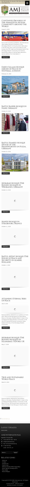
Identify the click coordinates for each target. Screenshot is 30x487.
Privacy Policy (19, 483)
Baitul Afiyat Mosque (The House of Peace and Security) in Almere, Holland (15, 259)
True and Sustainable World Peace (13, 378)
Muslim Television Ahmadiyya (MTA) (10, 468)
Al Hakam (4, 462)
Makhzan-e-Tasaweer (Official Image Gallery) (11, 466)
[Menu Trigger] (27, 3)
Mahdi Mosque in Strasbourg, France (12, 222)
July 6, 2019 (5, 303)
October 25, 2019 (6, 111)
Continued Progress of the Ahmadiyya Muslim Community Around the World (14, 23)
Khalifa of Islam (5, 465)
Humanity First (5, 463)
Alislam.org (4, 460)
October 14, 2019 (6, 190)
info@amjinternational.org (8, 441)
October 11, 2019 (6, 226)
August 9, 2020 (6, 29)
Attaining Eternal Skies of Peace (14, 299)
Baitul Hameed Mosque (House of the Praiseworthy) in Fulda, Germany (14, 146)
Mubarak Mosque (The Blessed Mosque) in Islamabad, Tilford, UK (13, 339)
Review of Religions (6, 471)
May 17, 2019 (5, 344)
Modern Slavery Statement (15, 485)
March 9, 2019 (5, 382)
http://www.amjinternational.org (10, 443)
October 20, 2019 (6, 151)
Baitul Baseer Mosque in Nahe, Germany (14, 107)
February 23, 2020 (6, 73)
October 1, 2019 (6, 265)
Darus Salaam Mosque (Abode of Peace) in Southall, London (13, 69)
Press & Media (5, 470)
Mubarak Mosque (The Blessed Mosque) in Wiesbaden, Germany (13, 185)
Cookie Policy (10, 483)
